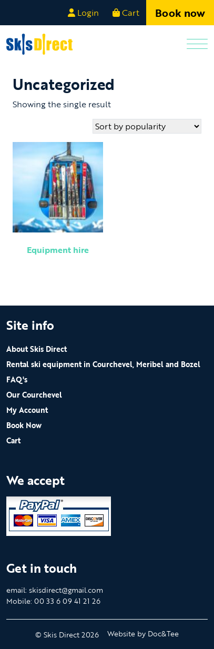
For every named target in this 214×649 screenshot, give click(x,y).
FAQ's (16, 379)
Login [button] (83, 12)
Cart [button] (126, 12)
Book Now (24, 425)
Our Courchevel (34, 394)
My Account (27, 409)
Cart (13, 440)
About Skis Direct (36, 348)
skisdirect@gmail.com (66, 589)
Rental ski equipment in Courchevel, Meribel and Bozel (103, 364)
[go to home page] (39, 43)
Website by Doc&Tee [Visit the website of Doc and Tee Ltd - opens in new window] (143, 633)
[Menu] (197, 44)
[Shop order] (147, 126)
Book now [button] (180, 13)
